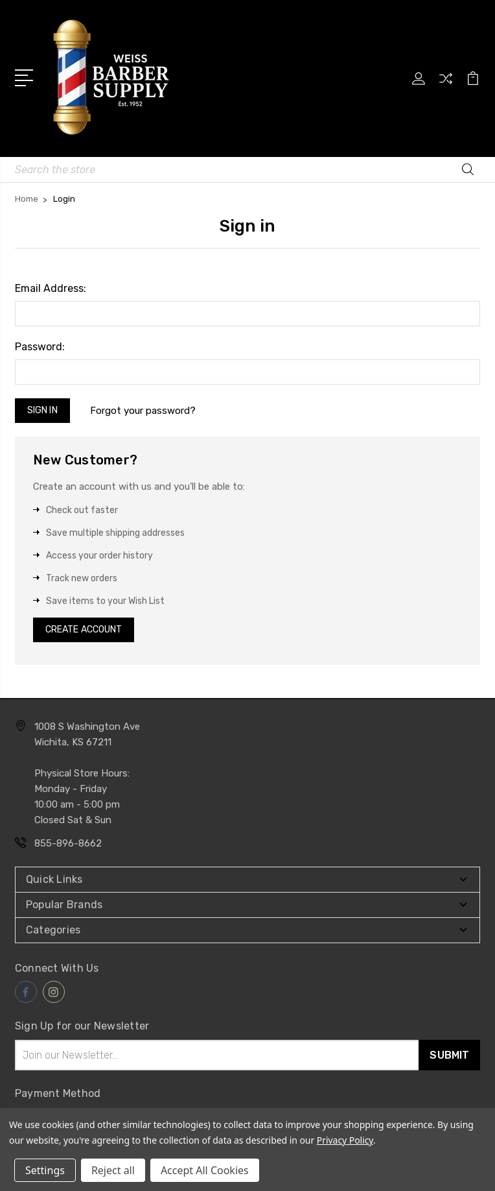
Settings (45, 1170)
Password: (40, 347)
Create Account (83, 629)
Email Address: (50, 288)
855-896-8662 (68, 843)
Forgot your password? (143, 410)
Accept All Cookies (205, 1170)
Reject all (113, 1170)
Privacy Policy (345, 1140)
